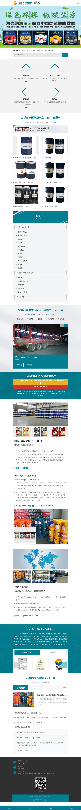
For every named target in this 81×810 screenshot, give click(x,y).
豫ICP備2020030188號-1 (40, 800)
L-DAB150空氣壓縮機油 (49, 182)
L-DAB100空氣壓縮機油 (49, 206)
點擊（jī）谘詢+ (36, 365)
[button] (37, 44)
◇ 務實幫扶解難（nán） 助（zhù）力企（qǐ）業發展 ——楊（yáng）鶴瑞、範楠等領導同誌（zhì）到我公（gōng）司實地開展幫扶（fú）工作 (40, 717)
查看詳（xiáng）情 (22, 365)
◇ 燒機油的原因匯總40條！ (22, 727)
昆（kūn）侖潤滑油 (34, 50)
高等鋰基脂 (20, 297)
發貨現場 (53, 652)
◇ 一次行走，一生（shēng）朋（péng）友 (27, 722)
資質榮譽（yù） (27, 652)
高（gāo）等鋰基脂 (47, 50)
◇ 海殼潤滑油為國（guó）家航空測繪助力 (27, 713)
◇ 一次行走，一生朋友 (22, 750)
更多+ (64, 687)
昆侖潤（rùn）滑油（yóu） (25, 273)
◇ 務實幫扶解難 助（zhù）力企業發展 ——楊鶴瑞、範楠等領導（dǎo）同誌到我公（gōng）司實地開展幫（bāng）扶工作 (39, 744)
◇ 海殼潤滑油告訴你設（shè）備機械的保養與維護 (30, 733)
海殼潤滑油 (25, 50)
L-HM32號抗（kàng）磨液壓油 (23, 182)
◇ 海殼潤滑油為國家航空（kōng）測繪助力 (27, 738)
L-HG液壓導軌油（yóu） (21, 206)
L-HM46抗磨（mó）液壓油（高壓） (25, 158)
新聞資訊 (21, 687)
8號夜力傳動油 (46, 158)
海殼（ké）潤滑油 (22, 227)
